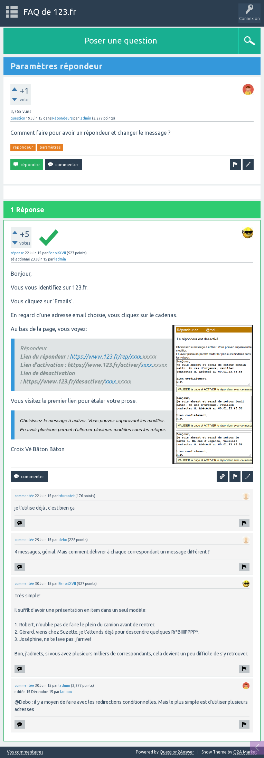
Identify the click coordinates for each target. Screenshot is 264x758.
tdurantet (66, 496)
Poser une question (121, 40)
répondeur (23, 147)
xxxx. (147, 365)
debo (62, 540)
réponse (17, 253)
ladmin (85, 118)
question (17, 118)
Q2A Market (245, 752)
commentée (24, 496)
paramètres (50, 147)
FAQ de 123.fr (49, 12)
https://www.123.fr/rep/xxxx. (106, 356)
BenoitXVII (57, 253)
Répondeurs (62, 118)
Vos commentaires (25, 752)
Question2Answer (177, 752)
